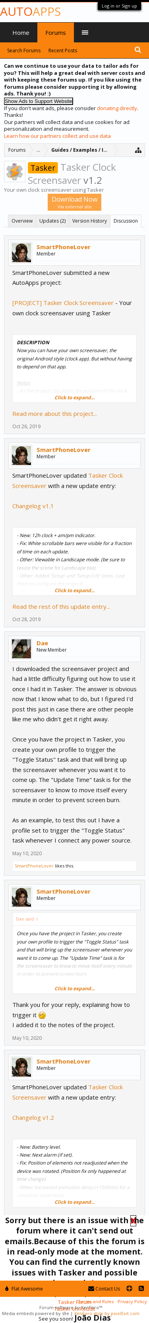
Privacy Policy (132, 1301)
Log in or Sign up (119, 6)
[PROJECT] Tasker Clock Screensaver (63, 303)
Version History (89, 220)
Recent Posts (62, 50)
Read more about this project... (54, 413)
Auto (30, 11)
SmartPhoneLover (64, 247)
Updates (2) (52, 220)
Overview (22, 220)
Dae (42, 643)
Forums (55, 32)
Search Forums (24, 50)
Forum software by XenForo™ (70, 1307)
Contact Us (104, 1288)
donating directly (117, 108)
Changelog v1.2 (33, 1117)
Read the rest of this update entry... (61, 606)
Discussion (126, 220)
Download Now (74, 202)
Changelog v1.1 (33, 506)
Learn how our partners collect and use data (57, 135)
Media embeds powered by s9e (35, 1313)
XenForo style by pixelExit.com (106, 1313)
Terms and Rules (96, 1301)
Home (20, 32)
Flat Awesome (24, 1288)
